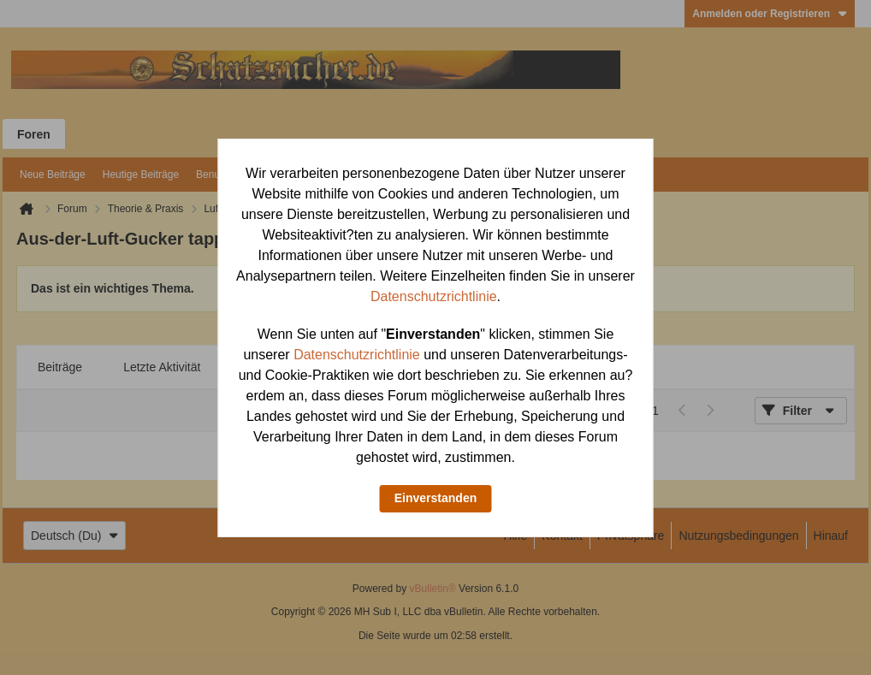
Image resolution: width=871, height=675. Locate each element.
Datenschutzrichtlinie (433, 296)
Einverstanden (435, 498)
